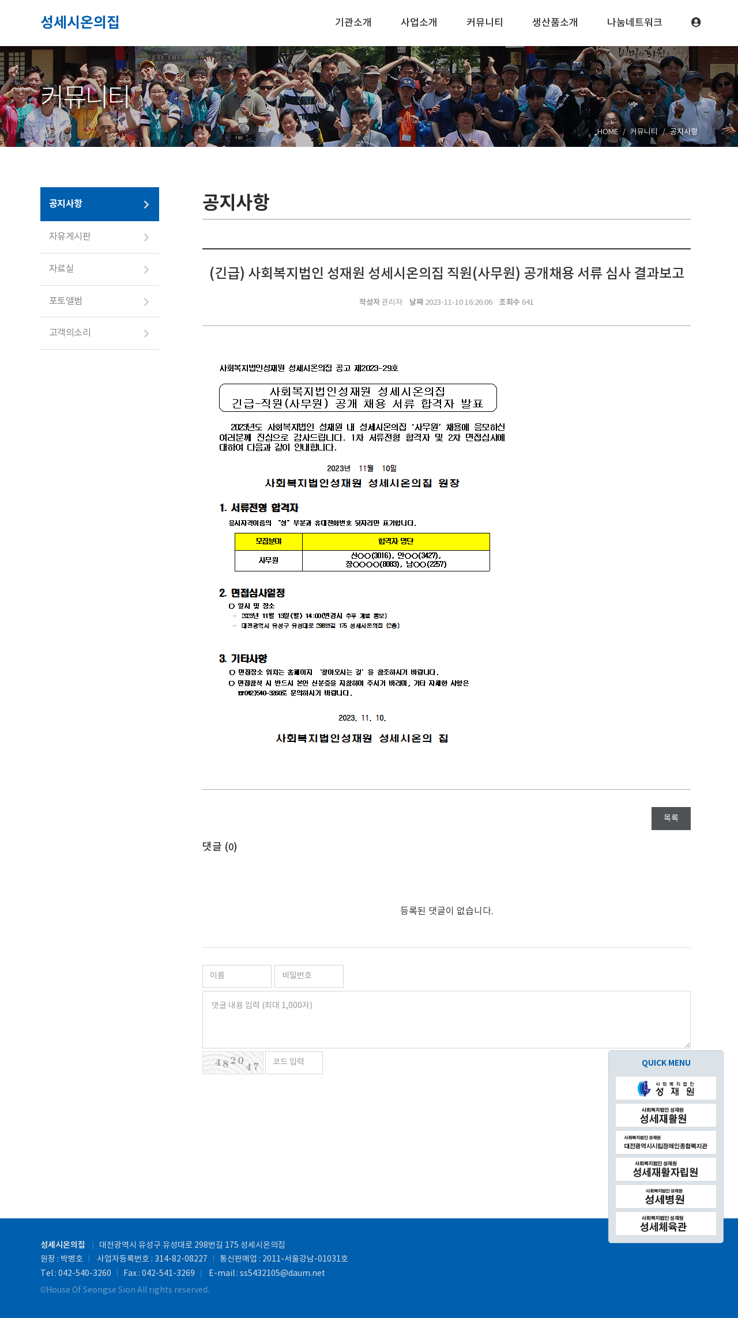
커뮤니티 (484, 23)
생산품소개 (555, 23)
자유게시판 (70, 237)
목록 (671, 818)
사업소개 (419, 23)
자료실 (61, 269)
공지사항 (65, 204)
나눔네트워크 (634, 23)
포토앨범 (65, 301)
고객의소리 (70, 333)
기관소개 (353, 23)
